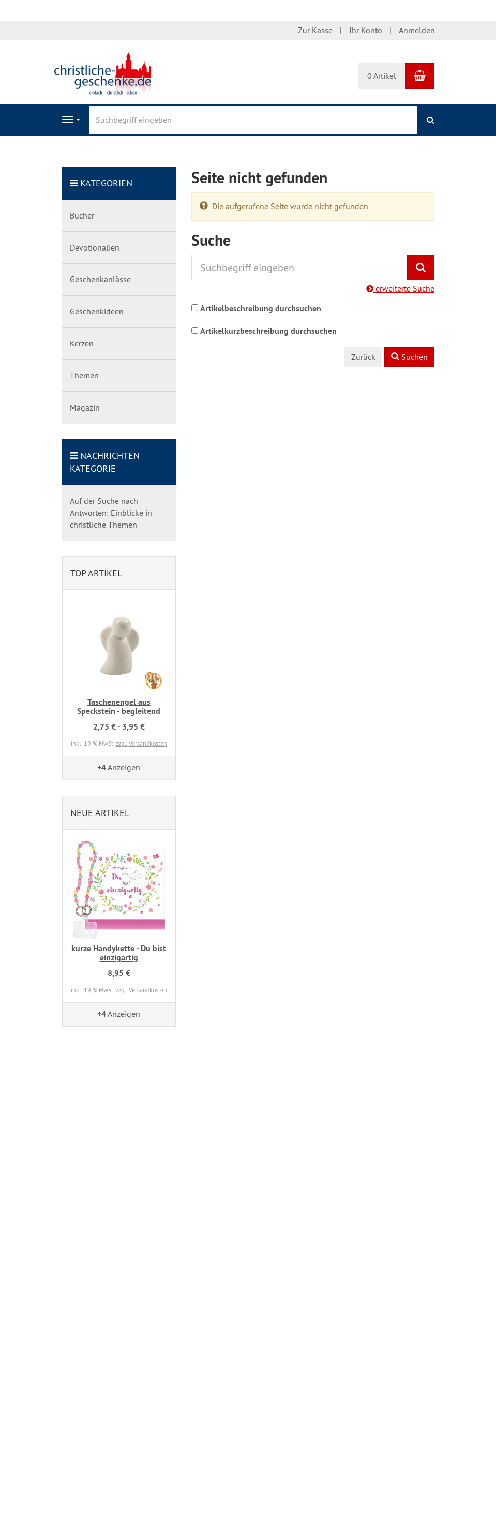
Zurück (363, 357)
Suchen (409, 357)
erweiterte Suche (400, 288)
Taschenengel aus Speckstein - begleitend (118, 706)
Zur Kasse (315, 30)
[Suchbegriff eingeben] (253, 119)
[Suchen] (430, 120)
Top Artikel (96, 573)
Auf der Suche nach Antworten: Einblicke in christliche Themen (111, 513)
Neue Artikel (99, 813)
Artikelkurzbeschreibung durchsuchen (268, 331)
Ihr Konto (365, 30)
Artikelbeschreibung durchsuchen (260, 308)
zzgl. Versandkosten (141, 743)
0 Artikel (381, 75)
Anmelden (417, 30)
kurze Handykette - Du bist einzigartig (118, 953)
